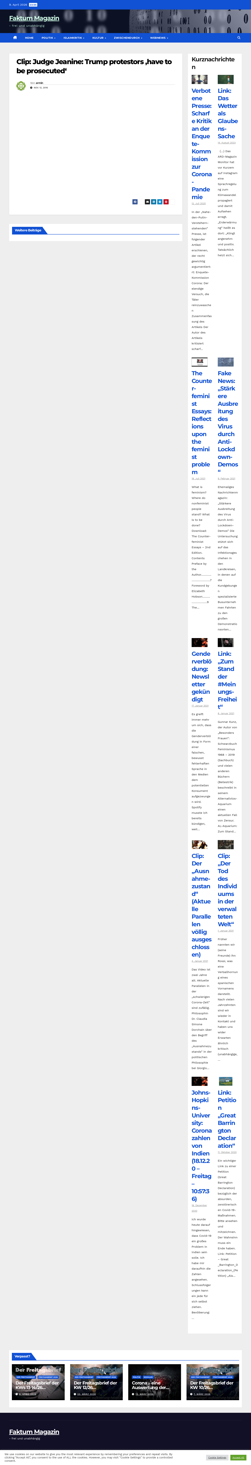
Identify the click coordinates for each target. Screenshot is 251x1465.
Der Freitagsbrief (26, 1377)
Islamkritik (73, 37)
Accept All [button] (238, 1457)
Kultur (98, 37)
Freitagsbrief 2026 (48, 1377)
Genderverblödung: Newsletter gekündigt (202, 676)
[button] (238, 37)
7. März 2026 (202, 1394)
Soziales (148, 1377)
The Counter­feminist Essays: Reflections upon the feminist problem (202, 423)
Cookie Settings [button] (217, 1457)
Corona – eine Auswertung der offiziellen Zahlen (149, 1387)
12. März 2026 (145, 1394)
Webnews (158, 37)
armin (39, 83)
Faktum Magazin (34, 18)
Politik (48, 37)
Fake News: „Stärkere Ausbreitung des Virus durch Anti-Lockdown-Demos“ (228, 423)
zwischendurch (127, 37)
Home (29, 37)
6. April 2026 (27, 1394)
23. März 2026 (86, 1394)
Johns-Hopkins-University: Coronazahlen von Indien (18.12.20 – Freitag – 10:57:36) (202, 1145)
